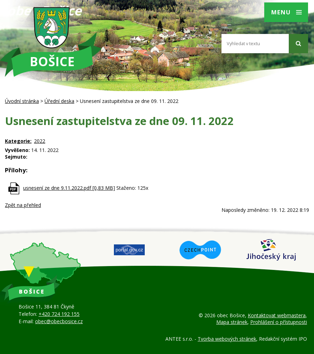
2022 (39, 141)
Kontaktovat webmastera (277, 315)
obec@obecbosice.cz (59, 321)
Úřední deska (59, 101)
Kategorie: (18, 141)
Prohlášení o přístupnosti (278, 322)
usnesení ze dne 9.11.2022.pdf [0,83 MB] (69, 188)
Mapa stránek (231, 322)
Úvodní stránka (22, 101)
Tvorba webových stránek (227, 338)
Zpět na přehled (23, 205)
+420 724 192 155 (59, 314)
